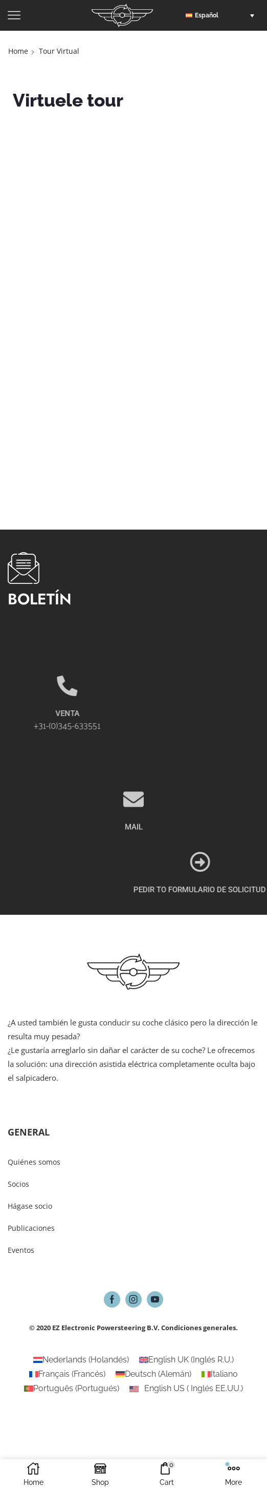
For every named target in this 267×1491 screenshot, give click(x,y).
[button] (222, 15)
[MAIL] (133, 832)
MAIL (134, 860)
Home (18, 51)
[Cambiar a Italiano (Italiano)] (219, 1374)
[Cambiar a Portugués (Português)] (71, 1388)
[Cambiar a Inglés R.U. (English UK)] (186, 1360)
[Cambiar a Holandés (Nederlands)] (81, 1360)
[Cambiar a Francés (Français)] (67, 1374)
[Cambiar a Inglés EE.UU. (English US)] (186, 1388)
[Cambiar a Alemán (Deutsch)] (153, 1374)
